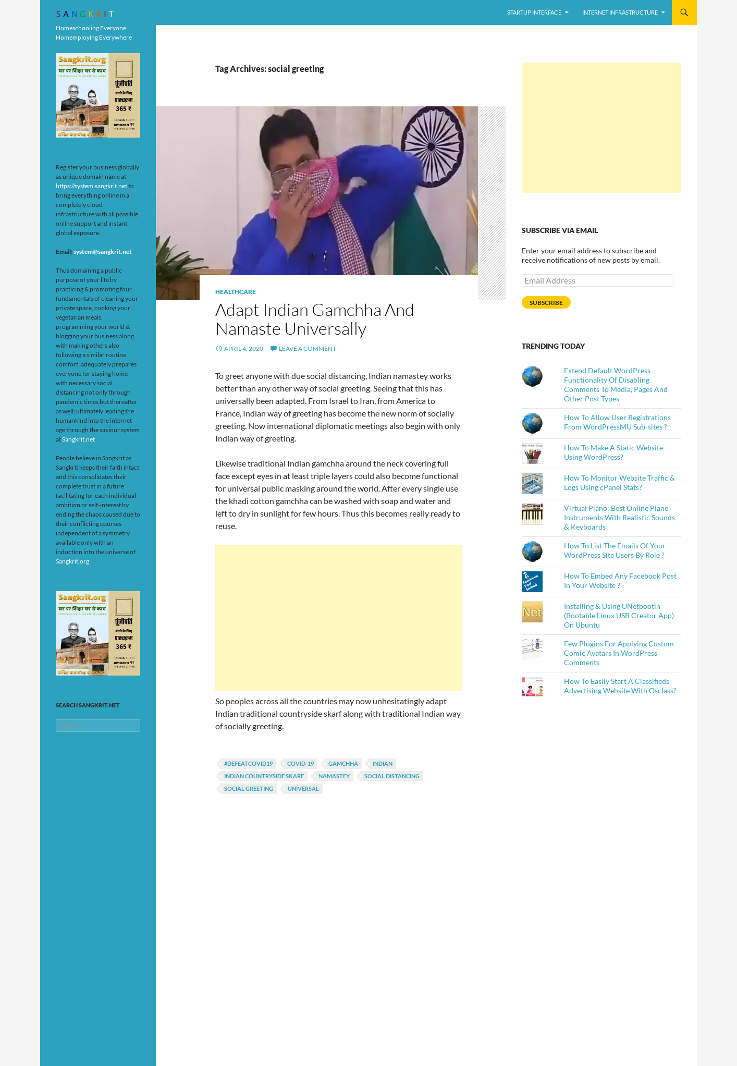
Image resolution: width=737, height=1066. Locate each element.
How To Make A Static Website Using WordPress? (613, 452)
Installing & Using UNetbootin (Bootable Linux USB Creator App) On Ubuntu (619, 615)
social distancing (392, 776)
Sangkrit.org (72, 561)
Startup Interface (534, 12)
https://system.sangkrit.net (91, 186)
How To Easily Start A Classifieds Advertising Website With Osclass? (620, 686)
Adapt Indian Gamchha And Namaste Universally (314, 319)
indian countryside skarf (264, 776)
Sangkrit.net (78, 439)
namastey (334, 776)
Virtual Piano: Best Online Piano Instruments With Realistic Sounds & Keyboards (619, 517)
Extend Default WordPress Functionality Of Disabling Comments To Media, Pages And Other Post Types (616, 384)
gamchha (343, 763)
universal (303, 788)
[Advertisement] (338, 618)
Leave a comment (307, 348)
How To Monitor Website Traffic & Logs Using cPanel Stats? (619, 482)
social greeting (248, 788)
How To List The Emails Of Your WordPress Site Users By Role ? (615, 550)
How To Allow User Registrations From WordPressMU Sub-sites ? (617, 422)
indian (382, 763)
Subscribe (546, 303)
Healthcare (235, 292)
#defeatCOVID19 (248, 763)
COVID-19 (300, 763)
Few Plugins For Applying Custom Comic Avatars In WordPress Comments (619, 653)
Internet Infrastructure (620, 12)
